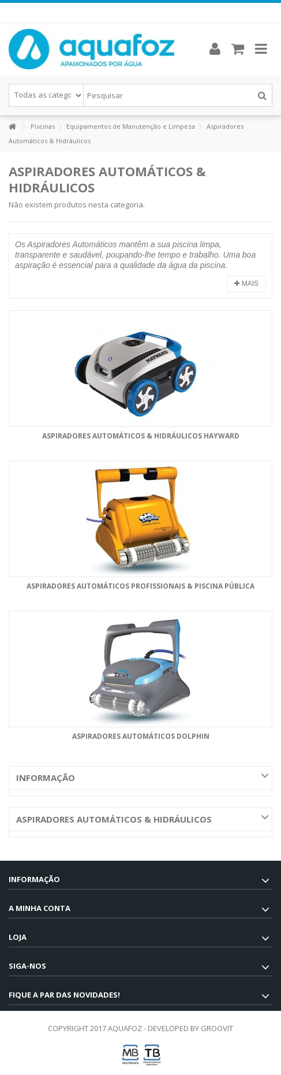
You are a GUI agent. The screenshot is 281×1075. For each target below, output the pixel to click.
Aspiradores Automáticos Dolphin (140, 736)
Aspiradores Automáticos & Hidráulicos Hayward (140, 436)
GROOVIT (217, 1028)
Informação (45, 777)
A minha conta (39, 908)
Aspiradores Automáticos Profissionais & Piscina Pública (140, 586)
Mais (246, 284)
